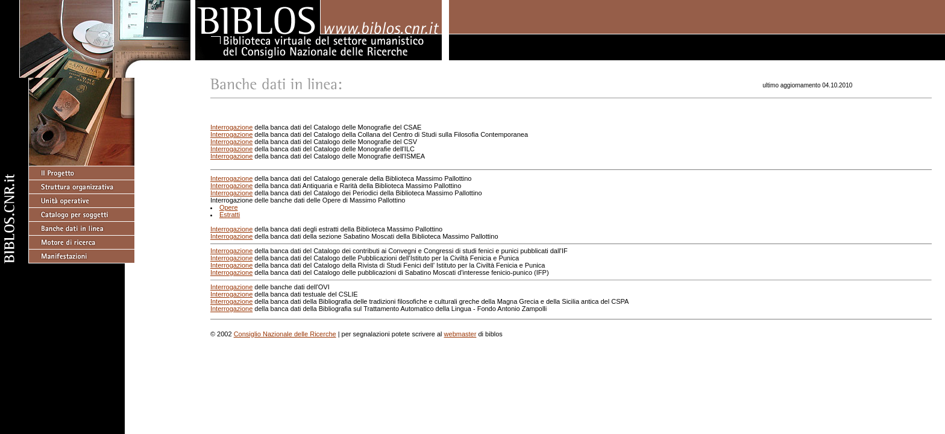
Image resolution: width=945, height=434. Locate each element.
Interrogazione (231, 127)
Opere (228, 207)
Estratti (229, 214)
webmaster (460, 334)
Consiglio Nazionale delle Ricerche (285, 334)
